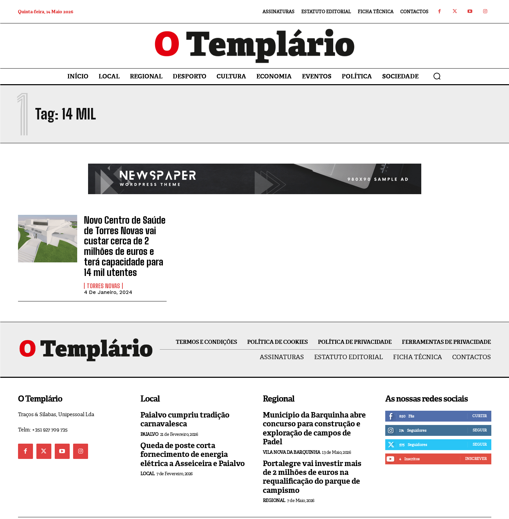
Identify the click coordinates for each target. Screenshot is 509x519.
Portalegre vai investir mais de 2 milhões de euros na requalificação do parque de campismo (312, 459)
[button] (437, 76)
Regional (274, 482)
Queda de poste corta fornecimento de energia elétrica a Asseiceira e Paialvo (192, 436)
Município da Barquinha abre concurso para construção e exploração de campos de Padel (314, 410)
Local (147, 456)
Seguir (480, 412)
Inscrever (476, 440)
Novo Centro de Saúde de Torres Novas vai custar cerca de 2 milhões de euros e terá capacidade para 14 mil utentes (124, 237)
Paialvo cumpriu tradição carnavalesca (185, 401)
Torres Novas (103, 268)
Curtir (479, 397)
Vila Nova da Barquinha (291, 434)
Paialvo (149, 416)
